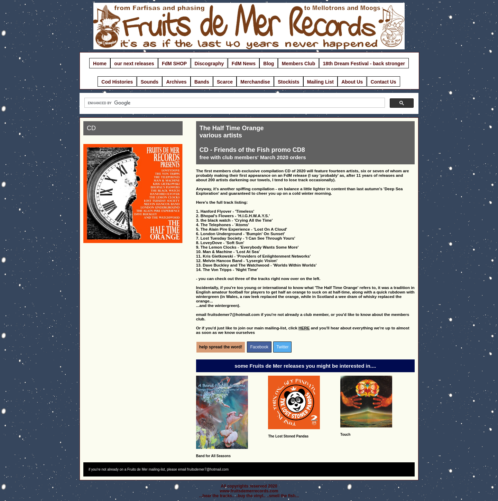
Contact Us (383, 82)
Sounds (149, 82)
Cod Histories (117, 82)
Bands (201, 82)
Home (100, 63)
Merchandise (255, 82)
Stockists (288, 82)
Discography (209, 63)
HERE (304, 328)
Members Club (298, 63)
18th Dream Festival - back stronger (364, 63)
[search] (234, 103)
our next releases (134, 63)
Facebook (259, 347)
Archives (176, 82)
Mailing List (320, 82)
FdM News (244, 63)
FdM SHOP (174, 63)
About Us (352, 82)
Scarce (225, 82)
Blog (268, 63)
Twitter (282, 347)
